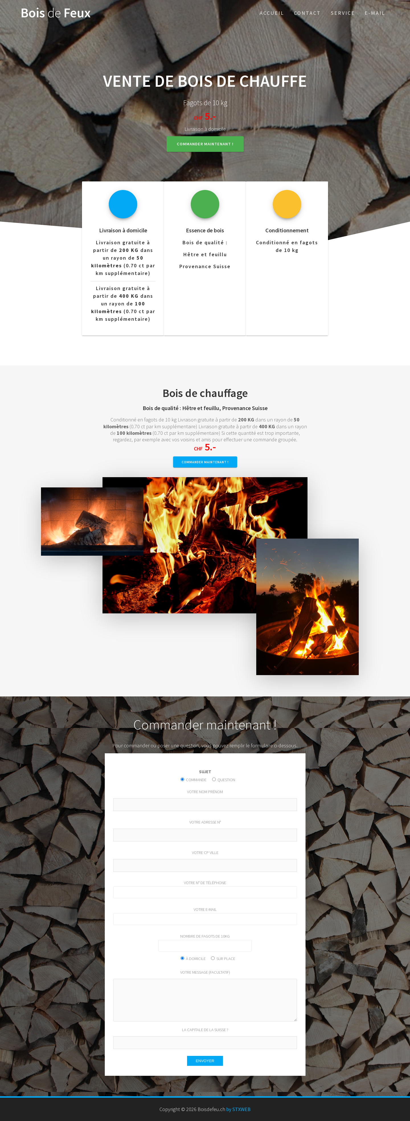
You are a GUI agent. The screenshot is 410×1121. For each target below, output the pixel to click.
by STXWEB (238, 1109)
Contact (307, 13)
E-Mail (375, 13)
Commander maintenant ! (205, 143)
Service (343, 13)
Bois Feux (55, 13)
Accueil (272, 13)
